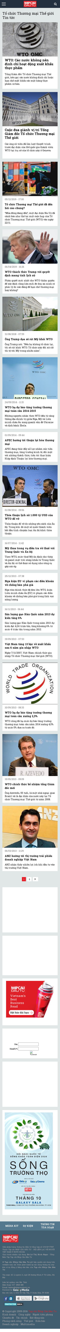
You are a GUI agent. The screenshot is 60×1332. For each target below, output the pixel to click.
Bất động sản (37, 1317)
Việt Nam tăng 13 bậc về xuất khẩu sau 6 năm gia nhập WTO (28, 645)
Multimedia (28, 1324)
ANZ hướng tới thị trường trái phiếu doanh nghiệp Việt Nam (28, 857)
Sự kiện (28, 1225)
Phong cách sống (11, 1320)
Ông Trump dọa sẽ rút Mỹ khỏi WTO (29, 339)
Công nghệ (24, 1314)
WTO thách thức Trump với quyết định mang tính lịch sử (27, 273)
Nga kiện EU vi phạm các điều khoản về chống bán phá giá (29, 582)
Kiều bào (40, 1320)
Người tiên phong (43, 1314)
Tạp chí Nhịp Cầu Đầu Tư (42, 1311)
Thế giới (28, 1320)
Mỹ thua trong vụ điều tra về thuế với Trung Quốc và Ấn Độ (30, 549)
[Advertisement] (29, 1084)
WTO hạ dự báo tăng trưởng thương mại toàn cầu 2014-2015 (28, 409)
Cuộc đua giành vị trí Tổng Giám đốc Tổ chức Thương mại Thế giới (30, 134)
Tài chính (21, 1317)
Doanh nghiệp (10, 1324)
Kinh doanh (9, 1314)
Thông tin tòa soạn (48, 1226)
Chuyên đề (8, 1317)
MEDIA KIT (11, 1225)
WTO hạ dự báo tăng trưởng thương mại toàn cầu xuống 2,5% (28, 714)
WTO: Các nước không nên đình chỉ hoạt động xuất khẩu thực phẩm (29, 64)
